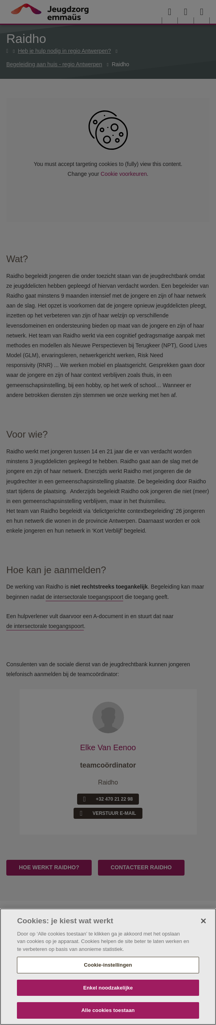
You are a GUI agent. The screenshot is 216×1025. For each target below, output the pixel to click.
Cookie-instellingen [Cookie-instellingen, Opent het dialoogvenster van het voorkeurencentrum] (108, 965)
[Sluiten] (203, 921)
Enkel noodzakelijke (108, 988)
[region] (108, 966)
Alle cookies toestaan (108, 1010)
